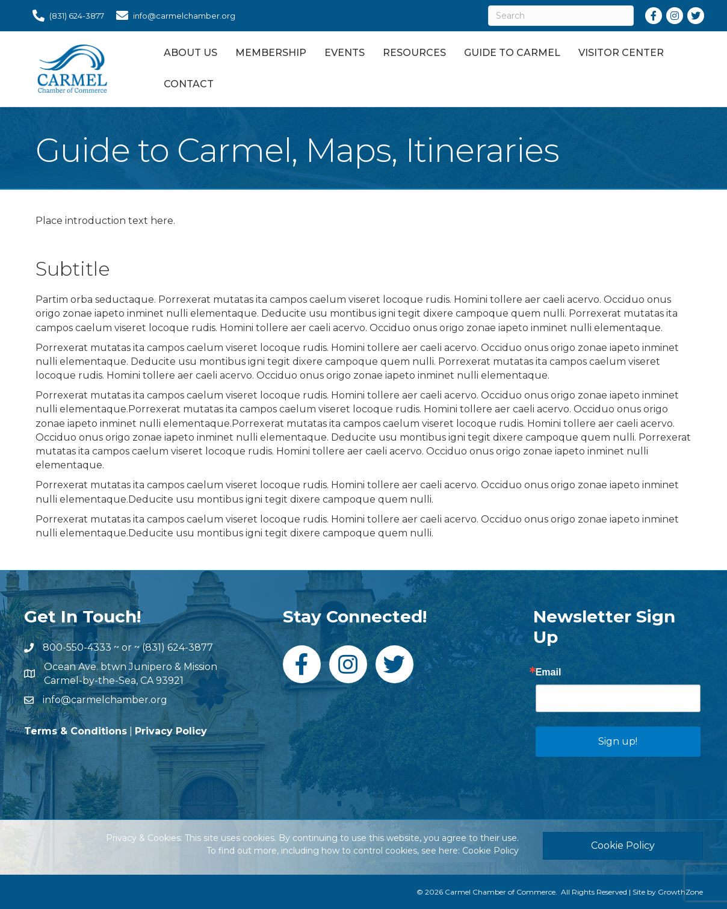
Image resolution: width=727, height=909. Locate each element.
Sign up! (617, 741)
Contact (189, 84)
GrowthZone (680, 891)
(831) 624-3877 (177, 647)
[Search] (561, 15)
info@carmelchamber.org (105, 700)
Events (344, 52)
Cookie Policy (490, 850)
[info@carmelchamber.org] (172, 16)
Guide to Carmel (512, 52)
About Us (190, 52)
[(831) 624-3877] (65, 16)
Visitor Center (621, 52)
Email (548, 672)
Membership (270, 52)
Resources (414, 52)
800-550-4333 (77, 647)
